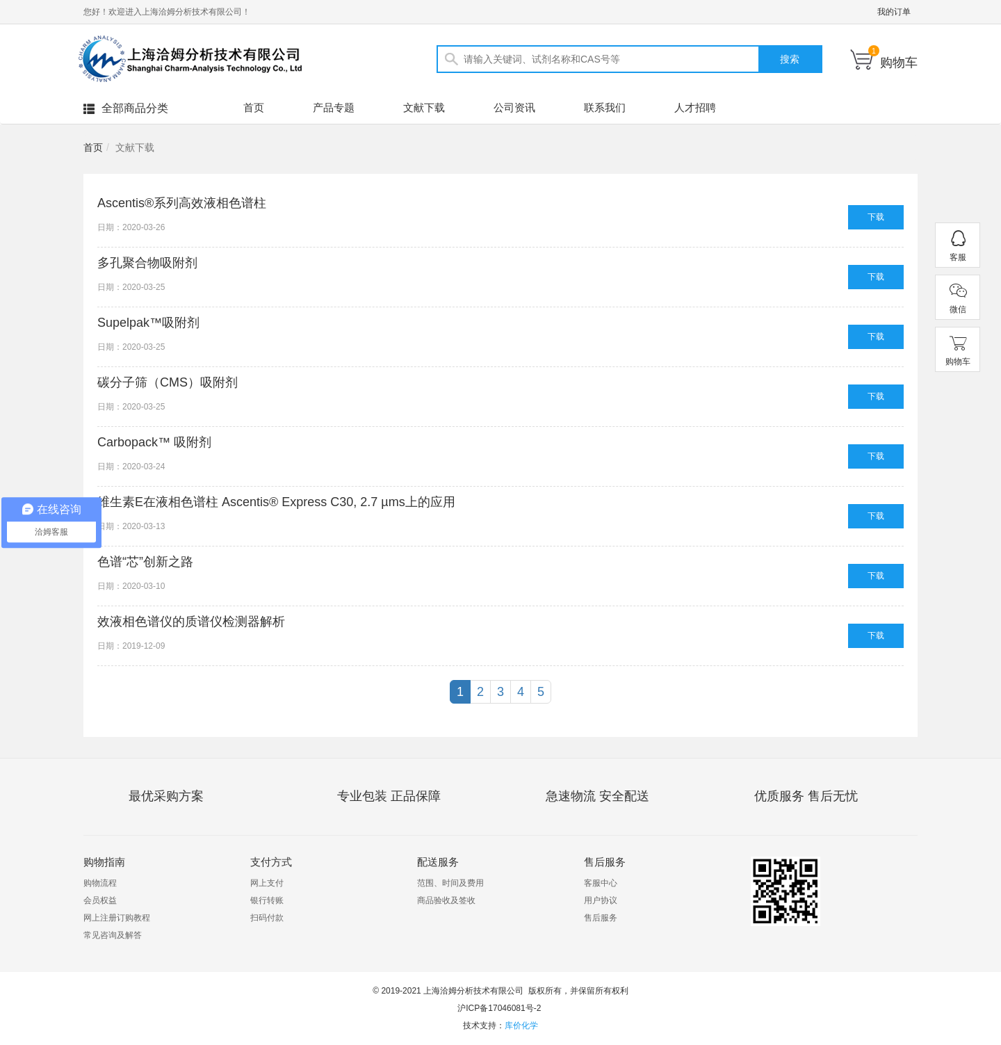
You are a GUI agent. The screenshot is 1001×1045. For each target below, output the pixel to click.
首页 (253, 107)
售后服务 (600, 918)
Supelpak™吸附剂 (148, 323)
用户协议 (600, 900)
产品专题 (334, 107)
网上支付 (267, 883)
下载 (876, 217)
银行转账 (267, 900)
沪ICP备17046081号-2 (499, 1008)
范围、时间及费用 (450, 883)
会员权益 (100, 900)
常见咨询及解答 (112, 935)
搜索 (789, 59)
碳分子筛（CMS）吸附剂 (167, 382)
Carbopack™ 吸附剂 (154, 442)
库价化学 (521, 1025)
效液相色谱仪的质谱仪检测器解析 (191, 622)
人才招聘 (695, 107)
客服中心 (600, 883)
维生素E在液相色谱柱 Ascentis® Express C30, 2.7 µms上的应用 (276, 502)
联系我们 (605, 107)
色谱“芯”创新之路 (145, 562)
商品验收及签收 (446, 900)
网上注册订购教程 (116, 918)
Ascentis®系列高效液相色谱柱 (181, 203)
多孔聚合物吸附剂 (147, 263)
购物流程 (100, 883)
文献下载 (424, 107)
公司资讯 (514, 107)
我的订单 (894, 12)
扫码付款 (267, 918)
